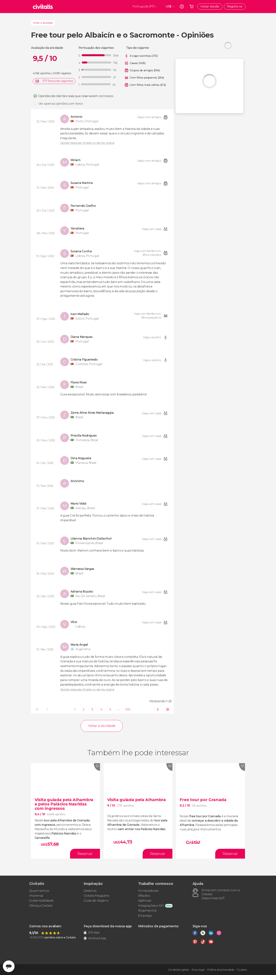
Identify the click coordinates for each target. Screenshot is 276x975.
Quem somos (39, 890)
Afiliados (144, 895)
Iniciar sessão (210, 6)
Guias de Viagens (96, 900)
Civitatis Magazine (96, 895)
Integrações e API (151, 905)
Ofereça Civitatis (40, 905)
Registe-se (234, 6)
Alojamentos (147, 910)
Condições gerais (178, 969)
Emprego (145, 915)
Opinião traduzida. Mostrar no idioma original (87, 143)
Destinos (90, 890)
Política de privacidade (220, 969)
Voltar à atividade (43, 22)
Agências (144, 900)
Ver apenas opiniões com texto (61, 103)
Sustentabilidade (41, 900)
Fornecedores (148, 890)
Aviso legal (198, 969)
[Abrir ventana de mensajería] (9, 966)
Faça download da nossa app (108, 926)
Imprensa (36, 895)
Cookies (242, 969)
